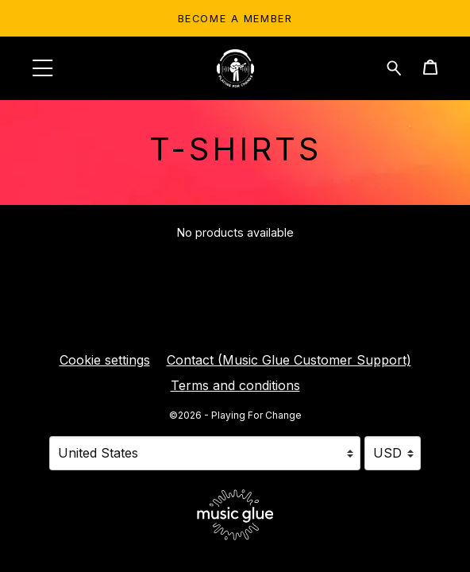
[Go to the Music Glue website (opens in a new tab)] (235, 514)
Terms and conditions (235, 385)
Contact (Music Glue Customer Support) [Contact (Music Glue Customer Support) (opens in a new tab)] (289, 360)
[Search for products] (394, 66)
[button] (43, 67)
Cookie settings (105, 360)
